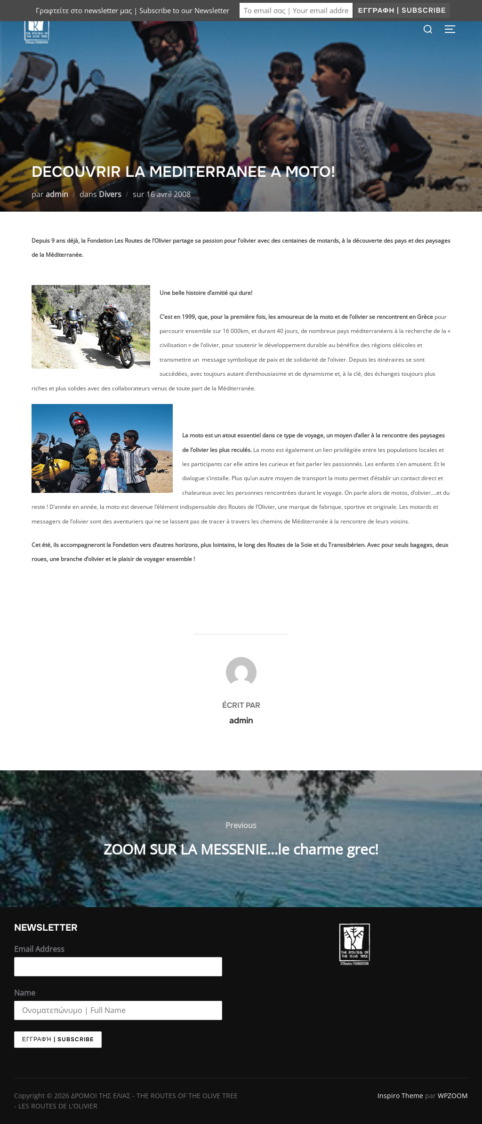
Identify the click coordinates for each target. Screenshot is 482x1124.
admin (57, 194)
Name (24, 993)
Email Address (39, 949)
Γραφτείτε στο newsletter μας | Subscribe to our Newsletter (132, 10)
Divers (110, 194)
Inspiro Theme (400, 1095)
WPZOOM (453, 1095)
